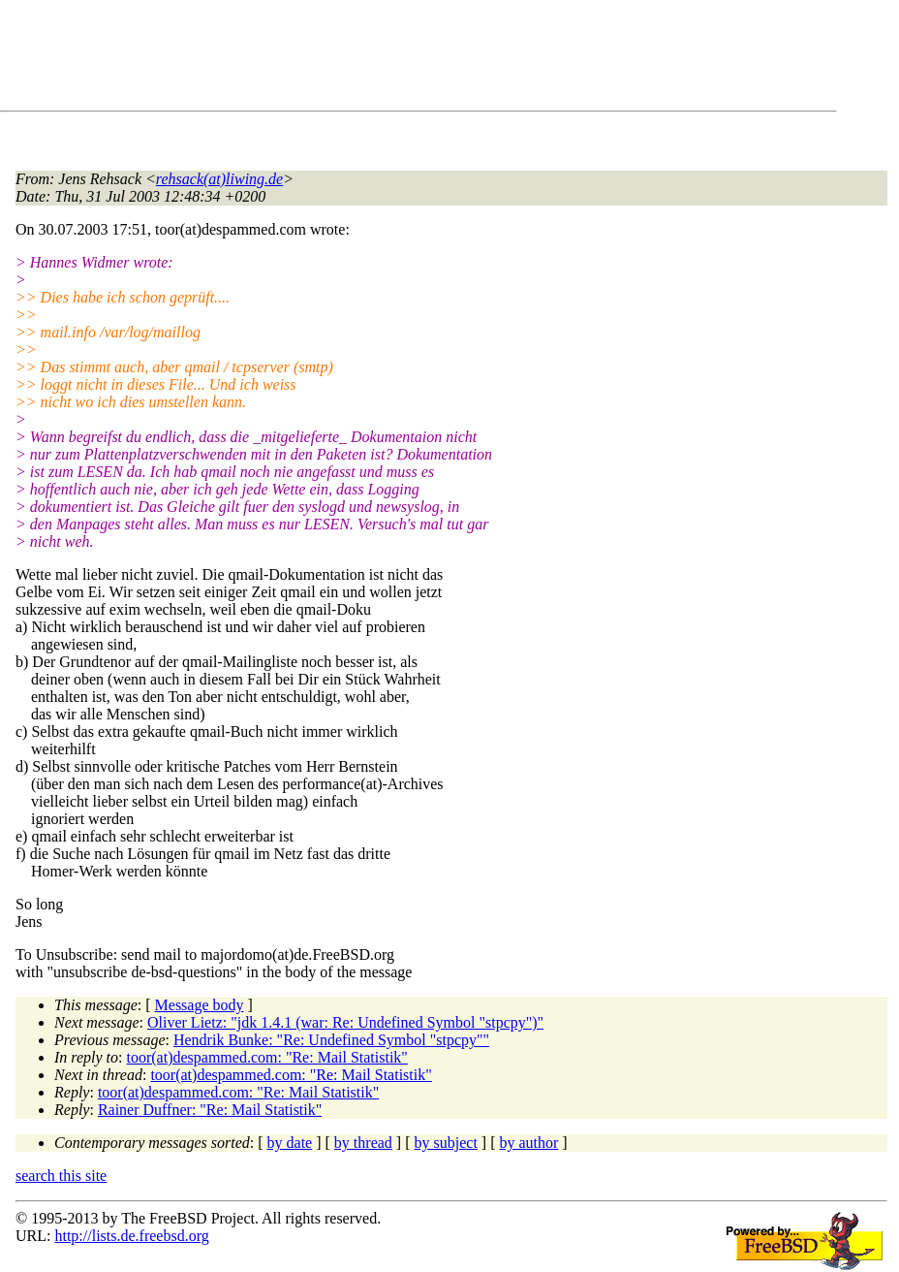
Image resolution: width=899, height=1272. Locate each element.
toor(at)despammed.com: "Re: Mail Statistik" (267, 1057)
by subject (446, 1142)
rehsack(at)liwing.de (219, 179)
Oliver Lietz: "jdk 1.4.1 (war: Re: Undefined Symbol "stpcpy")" (345, 1022)
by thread (363, 1142)
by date (290, 1142)
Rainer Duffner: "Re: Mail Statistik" (210, 1109)
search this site (61, 1175)
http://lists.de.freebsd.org (131, 1235)
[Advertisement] (368, 59)
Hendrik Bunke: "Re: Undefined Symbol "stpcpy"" (331, 1040)
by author (528, 1142)
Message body (199, 1005)
